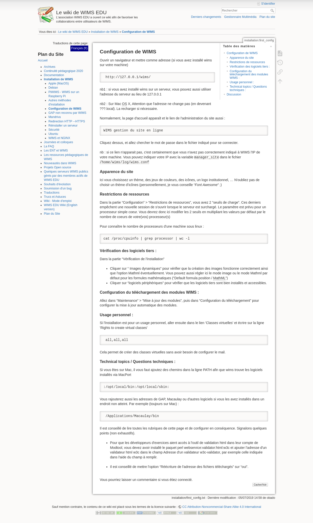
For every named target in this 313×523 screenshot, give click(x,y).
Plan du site (267, 17)
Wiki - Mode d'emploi (58, 201)
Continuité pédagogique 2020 (63, 71)
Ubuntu (53, 134)
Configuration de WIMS (138, 32)
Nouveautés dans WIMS (60, 163)
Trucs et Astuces (55, 196)
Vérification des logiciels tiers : (250, 66)
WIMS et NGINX (59, 138)
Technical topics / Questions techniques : (248, 88)
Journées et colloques (58, 142)
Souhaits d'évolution (57, 184)
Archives (50, 67)
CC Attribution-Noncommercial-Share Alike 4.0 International (221, 507)
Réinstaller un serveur (63, 125)
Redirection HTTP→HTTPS (66, 121)
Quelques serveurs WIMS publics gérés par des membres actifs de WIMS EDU (66, 176)
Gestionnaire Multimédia (240, 17)
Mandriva (54, 117)
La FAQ (49, 146)
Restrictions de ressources (247, 62)
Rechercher (272, 10)
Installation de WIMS (104, 32)
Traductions (52, 192)
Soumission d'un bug (58, 188)
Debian (53, 87)
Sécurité (53, 129)
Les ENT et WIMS (56, 150)
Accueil (43, 60)
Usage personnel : (242, 82)
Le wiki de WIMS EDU (73, 32)
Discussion (234, 94)
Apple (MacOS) (58, 83)
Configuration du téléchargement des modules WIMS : (249, 75)
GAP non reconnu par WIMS (67, 113)
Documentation (54, 75)
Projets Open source (57, 167)
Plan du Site (52, 213)
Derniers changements (206, 17)
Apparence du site (242, 57)
